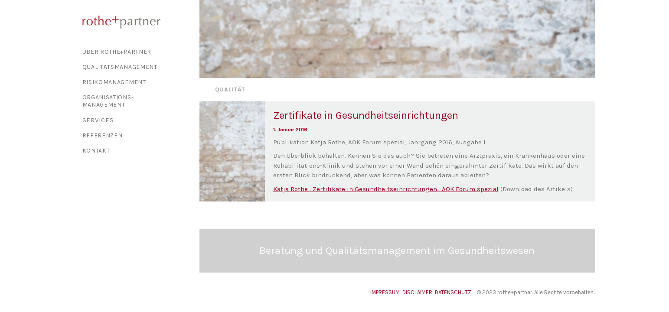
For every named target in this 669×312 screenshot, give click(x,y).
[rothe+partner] (137, 22)
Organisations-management (108, 101)
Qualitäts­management (119, 67)
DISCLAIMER (417, 292)
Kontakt (96, 150)
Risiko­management (114, 82)
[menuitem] (137, 51)
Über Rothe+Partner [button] (117, 51)
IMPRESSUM (385, 292)
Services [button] (98, 120)
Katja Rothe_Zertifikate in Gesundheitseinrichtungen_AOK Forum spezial (386, 189)
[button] (232, 151)
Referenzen (102, 135)
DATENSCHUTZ (453, 292)
